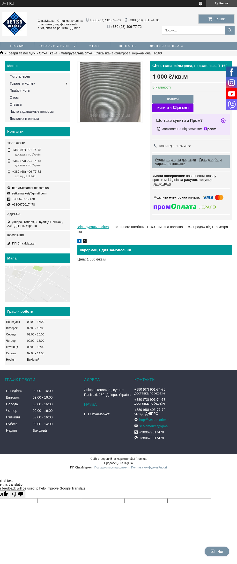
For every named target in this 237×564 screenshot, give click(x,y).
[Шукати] (230, 30)
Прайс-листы (20, 90)
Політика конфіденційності (149, 467)
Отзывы (16, 104)
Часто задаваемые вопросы (32, 111)
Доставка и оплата (166, 46)
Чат (216, 551)
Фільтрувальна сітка (76, 53)
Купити (173, 99)
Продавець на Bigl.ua (118, 463)
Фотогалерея (20, 76)
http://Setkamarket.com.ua (30, 188)
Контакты (127, 46)
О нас (94, 46)
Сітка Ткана (48, 53)
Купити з (172, 108)
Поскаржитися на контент (111, 467)
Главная (17, 46)
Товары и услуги (54, 46)
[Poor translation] (17, 494)
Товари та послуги (21, 53)
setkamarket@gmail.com (29, 193)
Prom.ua (141, 458)
